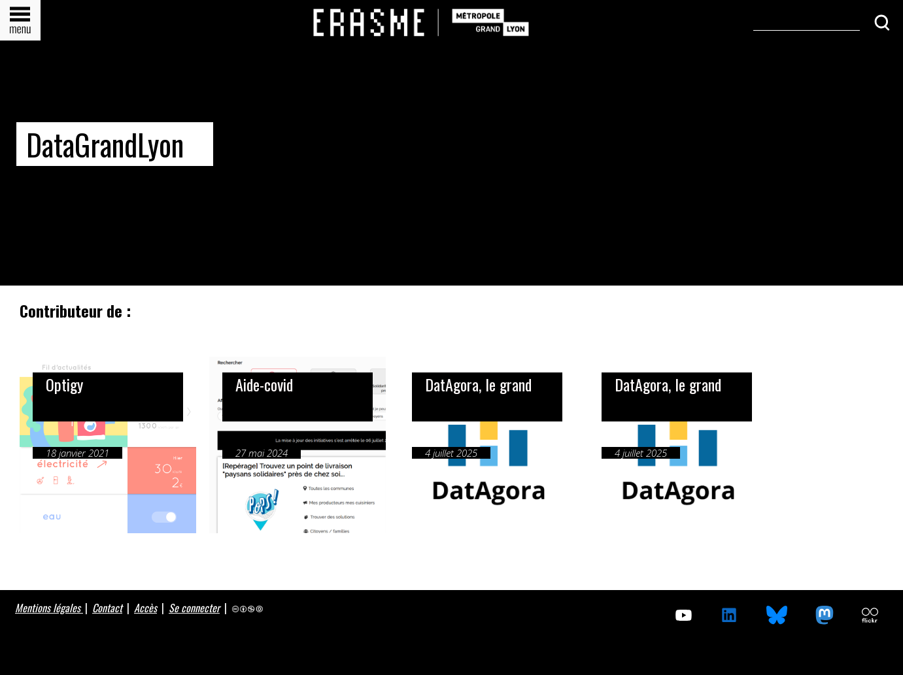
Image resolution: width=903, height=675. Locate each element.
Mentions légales (49, 608)
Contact (107, 608)
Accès (145, 608)
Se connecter (194, 608)
